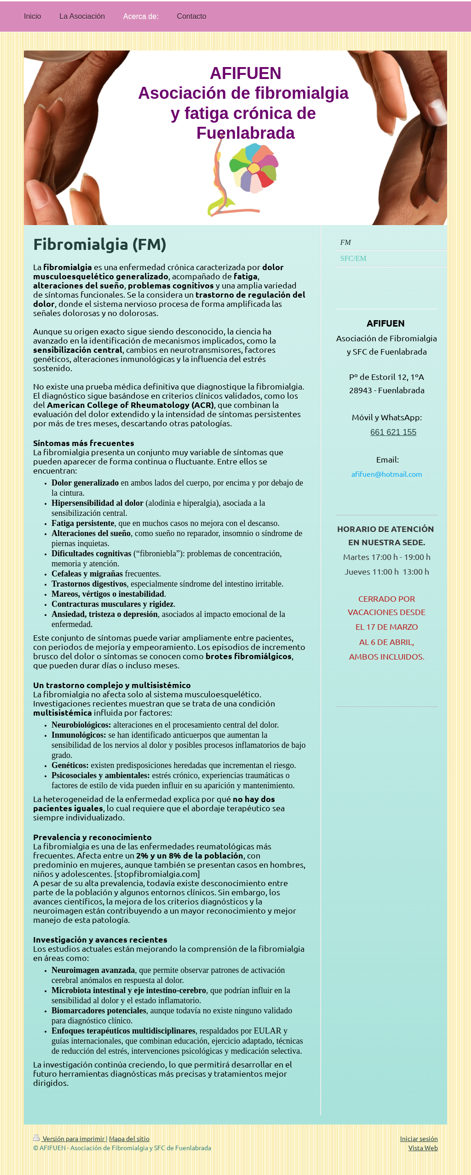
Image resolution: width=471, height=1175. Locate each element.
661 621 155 (393, 432)
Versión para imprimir (69, 1138)
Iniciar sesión (419, 1138)
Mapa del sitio (129, 1138)
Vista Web (423, 1147)
